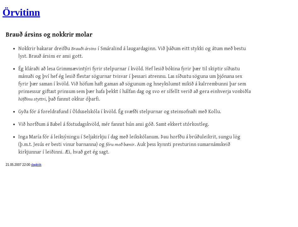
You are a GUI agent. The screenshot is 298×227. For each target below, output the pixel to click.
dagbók (36, 164)
